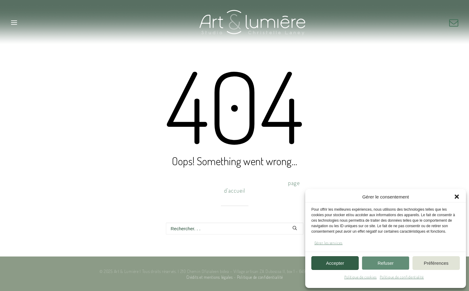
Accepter (335, 263)
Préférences (436, 263)
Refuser (386, 263)
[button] (457, 197)
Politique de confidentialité (402, 277)
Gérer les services (328, 243)
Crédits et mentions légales (209, 277)
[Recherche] (234, 229)
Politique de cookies (360, 277)
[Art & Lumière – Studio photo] (234, 22)
